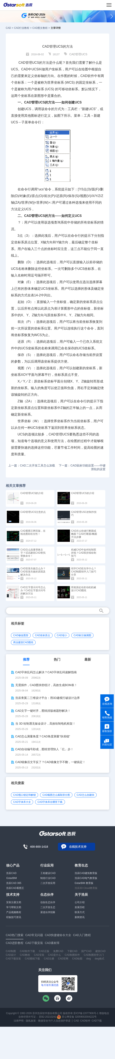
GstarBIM (11, 878)
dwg (88, 958)
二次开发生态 (47, 907)
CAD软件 (87, 76)
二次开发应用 (47, 883)
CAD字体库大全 (22, 802)
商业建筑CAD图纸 (23, 642)
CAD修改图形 (20, 635)
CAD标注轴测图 (82, 635)
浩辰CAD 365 (13, 883)
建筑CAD (100, 951)
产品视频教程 (13, 912)
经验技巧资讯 (13, 917)
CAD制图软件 (72, 954)
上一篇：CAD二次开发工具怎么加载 (31, 465)
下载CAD (72, 951)
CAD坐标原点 (42, 635)
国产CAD (86, 951)
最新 (87, 659)
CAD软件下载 (27, 951)
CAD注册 (49, 958)
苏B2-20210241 (47, 1016)
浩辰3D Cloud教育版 (86, 888)
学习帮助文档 (13, 907)
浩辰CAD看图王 (15, 888)
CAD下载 (97, 1020)
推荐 (26, 659)
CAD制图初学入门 (94, 954)
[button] (54, 18)
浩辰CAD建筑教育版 (86, 873)
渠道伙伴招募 (47, 912)
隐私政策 (31, 1020)
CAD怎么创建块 (85, 794)
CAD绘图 (77, 958)
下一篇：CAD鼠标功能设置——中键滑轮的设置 (82, 467)
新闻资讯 (80, 917)
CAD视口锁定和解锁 (24, 794)
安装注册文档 (13, 902)
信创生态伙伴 (47, 902)
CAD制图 (11, 951)
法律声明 (19, 1020)
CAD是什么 (54, 954)
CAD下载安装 (13, 958)
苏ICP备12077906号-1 (85, 1013)
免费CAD (58, 951)
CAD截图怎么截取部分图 (56, 794)
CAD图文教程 (40, 27)
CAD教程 (25, 954)
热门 (57, 659)
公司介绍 (80, 902)
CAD (8, 27)
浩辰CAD (11, 873)
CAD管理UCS (78, 54)
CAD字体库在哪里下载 (49, 802)
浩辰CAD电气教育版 (86, 878)
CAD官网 (63, 958)
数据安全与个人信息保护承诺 (54, 1020)
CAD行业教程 (21, 27)
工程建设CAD (47, 873)
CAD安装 (39, 954)
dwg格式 (99, 958)
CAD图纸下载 (32, 958)
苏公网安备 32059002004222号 (77, 1016)
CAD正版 (44, 951)
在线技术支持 (77, 846)
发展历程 (80, 907)
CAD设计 (11, 954)
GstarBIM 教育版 (84, 883)
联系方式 (80, 912)
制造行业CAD (47, 878)
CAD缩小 (62, 635)
